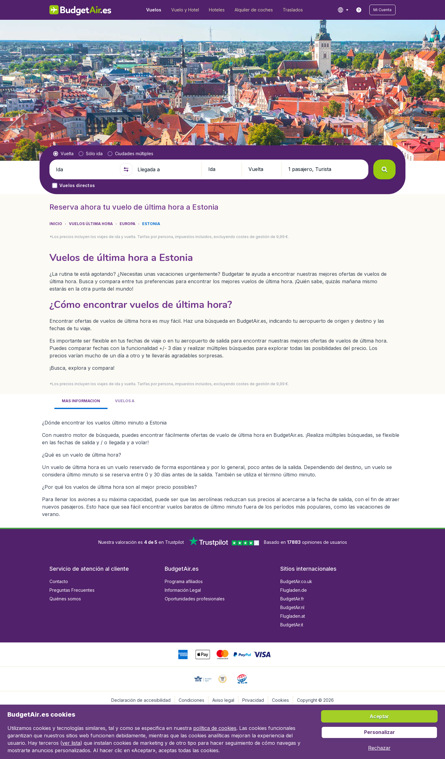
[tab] (81, 401)
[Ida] (85, 169)
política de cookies (214, 728)
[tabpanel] (222, 466)
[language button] (342, 10)
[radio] (63, 153)
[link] (359, 10)
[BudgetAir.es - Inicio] (80, 10)
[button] (382, 10)
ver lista (71, 743)
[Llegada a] (167, 169)
